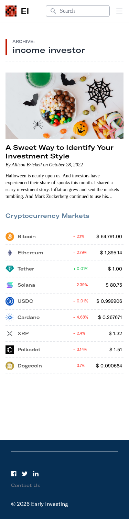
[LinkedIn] (36, 473)
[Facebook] (14, 473)
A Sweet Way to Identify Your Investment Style (60, 151)
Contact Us (26, 485)
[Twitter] (25, 473)
